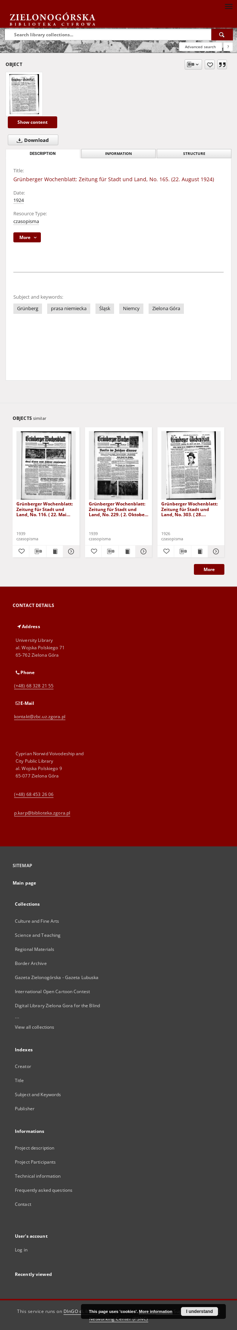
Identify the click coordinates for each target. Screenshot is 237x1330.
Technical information (38, 1176)
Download (31, 140)
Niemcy (131, 308)
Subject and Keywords (38, 1094)
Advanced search (200, 46)
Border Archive (31, 963)
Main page (24, 883)
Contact (23, 1204)
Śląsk (104, 308)
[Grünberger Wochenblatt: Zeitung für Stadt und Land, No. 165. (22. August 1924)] (24, 94)
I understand (199, 1311)
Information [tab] (118, 153)
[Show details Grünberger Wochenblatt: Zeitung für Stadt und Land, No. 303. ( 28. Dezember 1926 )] (215, 551)
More (209, 569)
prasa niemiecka (69, 308)
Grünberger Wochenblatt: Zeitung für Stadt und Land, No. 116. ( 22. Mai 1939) (44, 509)
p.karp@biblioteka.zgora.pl (42, 813)
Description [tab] (43, 153)
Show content (32, 122)
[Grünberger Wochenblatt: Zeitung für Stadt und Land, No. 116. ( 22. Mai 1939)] (46, 465)
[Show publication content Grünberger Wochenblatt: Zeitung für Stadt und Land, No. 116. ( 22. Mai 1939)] (54, 551)
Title (19, 1080)
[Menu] (228, 6)
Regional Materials (34, 949)
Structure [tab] (194, 153)
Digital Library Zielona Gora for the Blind (57, 1005)
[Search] (222, 34)
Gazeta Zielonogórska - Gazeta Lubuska (56, 977)
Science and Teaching (38, 935)
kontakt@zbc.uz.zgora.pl (39, 716)
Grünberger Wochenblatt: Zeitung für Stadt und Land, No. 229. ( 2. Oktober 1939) (117, 509)
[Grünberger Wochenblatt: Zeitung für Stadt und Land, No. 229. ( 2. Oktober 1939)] (118, 465)
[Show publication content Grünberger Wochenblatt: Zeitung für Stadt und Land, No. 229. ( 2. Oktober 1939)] (127, 551)
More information (155, 1311)
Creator (23, 1066)
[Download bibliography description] (37, 551)
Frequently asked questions (43, 1190)
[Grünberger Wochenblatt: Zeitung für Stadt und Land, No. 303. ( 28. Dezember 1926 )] (191, 465)
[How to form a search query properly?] (228, 46)
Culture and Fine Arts (37, 921)
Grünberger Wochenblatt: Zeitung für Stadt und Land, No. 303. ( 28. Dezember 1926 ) (189, 509)
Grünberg (27, 308)
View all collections (34, 1027)
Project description (34, 1148)
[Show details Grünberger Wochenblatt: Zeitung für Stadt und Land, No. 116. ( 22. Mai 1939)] (70, 551)
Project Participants (35, 1162)
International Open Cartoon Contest (52, 991)
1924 (18, 200)
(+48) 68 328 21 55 (33, 686)
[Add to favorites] (210, 64)
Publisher (25, 1108)
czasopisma (26, 221)
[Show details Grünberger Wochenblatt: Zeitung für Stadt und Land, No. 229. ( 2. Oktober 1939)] (142, 551)
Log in (21, 1250)
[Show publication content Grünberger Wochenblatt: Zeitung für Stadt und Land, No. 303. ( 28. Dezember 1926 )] (199, 551)
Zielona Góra (166, 308)
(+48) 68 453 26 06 (33, 794)
